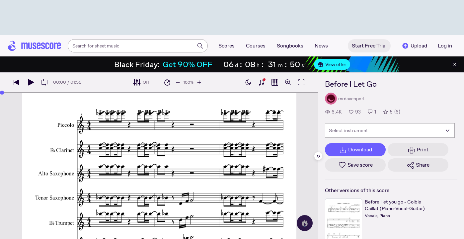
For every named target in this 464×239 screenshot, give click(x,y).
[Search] (200, 46)
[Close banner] (455, 64)
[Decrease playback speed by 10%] (178, 82)
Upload (414, 46)
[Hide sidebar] (318, 156)
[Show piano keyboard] (261, 82)
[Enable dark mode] (248, 82)
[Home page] (34, 45)
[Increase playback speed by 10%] (199, 82)
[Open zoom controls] (288, 82)
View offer (332, 64)
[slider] (2, 93)
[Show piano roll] (274, 82)
